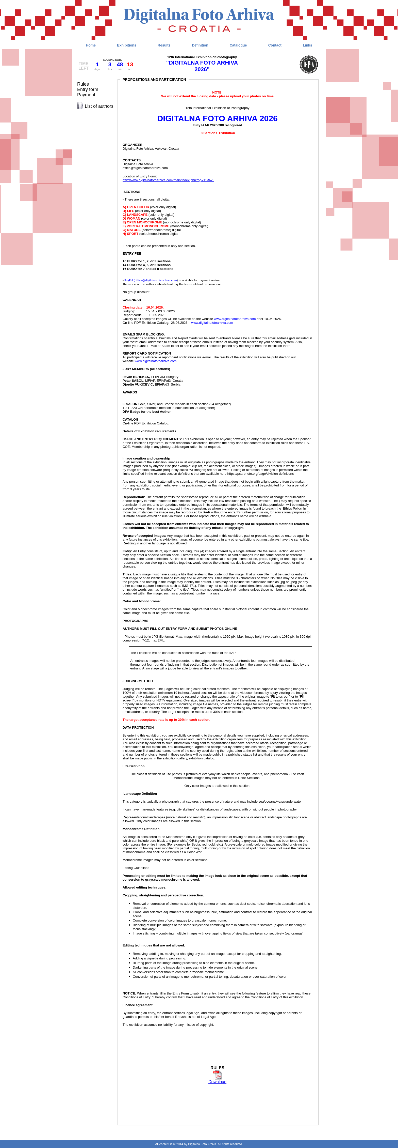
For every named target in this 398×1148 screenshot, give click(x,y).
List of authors (99, 106)
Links (307, 45)
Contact (274, 45)
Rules (83, 84)
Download (217, 1082)
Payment (86, 94)
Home (91, 45)
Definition (200, 45)
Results (164, 45)
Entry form (87, 89)
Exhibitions (126, 45)
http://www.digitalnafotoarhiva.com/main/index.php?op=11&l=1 (168, 180)
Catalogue (238, 45)
